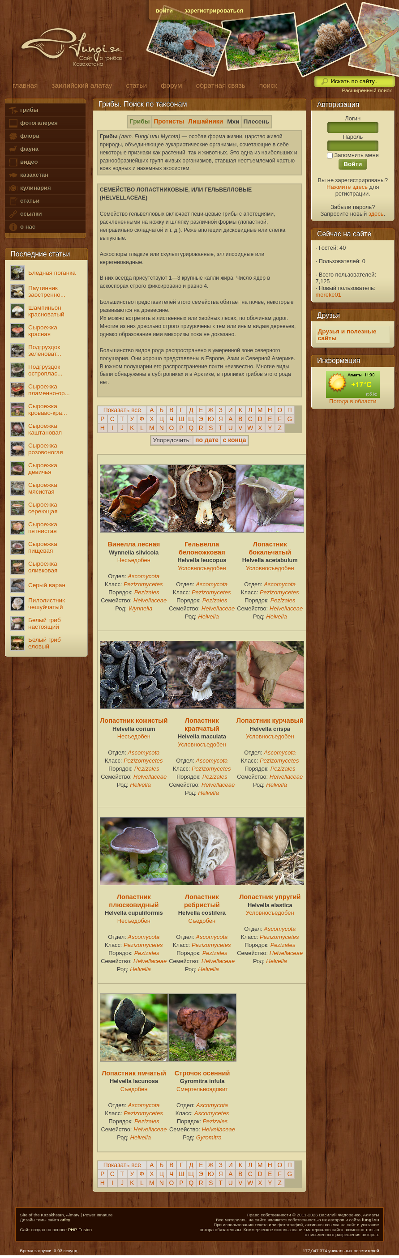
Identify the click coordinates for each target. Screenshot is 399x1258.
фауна (23, 149)
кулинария (29, 188)
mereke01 (328, 294)
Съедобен (202, 920)
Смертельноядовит (202, 1089)
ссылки (25, 214)
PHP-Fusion (80, 1229)
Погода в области (352, 401)
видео (23, 162)
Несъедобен (133, 560)
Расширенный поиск (366, 90)
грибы (23, 110)
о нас (21, 227)
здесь (376, 213)
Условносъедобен (202, 568)
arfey (65, 1219)
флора (23, 136)
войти (164, 10)
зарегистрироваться (214, 10)
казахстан (28, 175)
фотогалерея (33, 123)
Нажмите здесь (347, 186)
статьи (24, 201)
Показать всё (122, 410)
